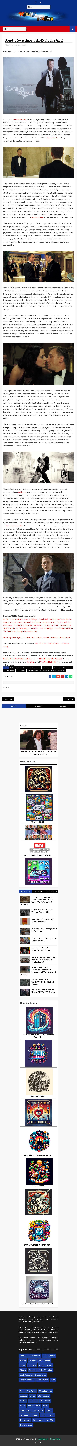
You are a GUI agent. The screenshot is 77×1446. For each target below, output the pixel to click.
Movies (52, 1356)
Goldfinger (33, 619)
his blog (30, 662)
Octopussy (64, 625)
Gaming (23, 1396)
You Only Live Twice (57, 619)
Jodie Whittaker (45, 1370)
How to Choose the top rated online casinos (43, 939)
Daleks (49, 1410)
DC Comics (45, 1401)
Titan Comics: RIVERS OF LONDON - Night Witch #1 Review (42, 982)
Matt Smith (38, 1410)
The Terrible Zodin (48, 662)
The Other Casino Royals (32, 637)
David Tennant (45, 1365)
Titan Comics (43, 1396)
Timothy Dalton (37, 217)
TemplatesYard (42, 1439)
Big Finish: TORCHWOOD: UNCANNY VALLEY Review (43, 991)
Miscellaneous (45, 1391)
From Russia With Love (19, 619)
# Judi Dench (20, 670)
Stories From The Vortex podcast (17, 659)
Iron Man (50, 1420)
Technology (25, 1420)
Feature (23, 1356)
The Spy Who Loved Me (23, 625)
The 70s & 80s (53, 643)
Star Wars (33, 1401)
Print (22, 1391)
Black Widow (42, 1380)
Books (22, 1365)
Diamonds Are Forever (32, 622)
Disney (23, 1370)
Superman (38, 1420)
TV (44, 1356)
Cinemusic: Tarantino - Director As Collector (41, 949)
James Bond (25, 1410)
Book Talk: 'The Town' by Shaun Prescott (42, 920)
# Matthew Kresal (49, 670)
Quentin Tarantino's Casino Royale (56, 637)
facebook (38, 706)
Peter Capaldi (44, 1360)
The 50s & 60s (40, 643)
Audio (51, 1415)
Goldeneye (22, 492)
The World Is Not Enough (13, 631)
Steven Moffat (34, 1405)
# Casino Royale (22, 668)
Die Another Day (19, 119)
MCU (43, 1415)
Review (23, 1360)
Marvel (23, 1401)
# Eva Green (47, 668)
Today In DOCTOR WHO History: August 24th (42, 911)
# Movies (61, 670)
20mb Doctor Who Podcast (50, 659)
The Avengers (26, 1425)
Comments (51, 891)
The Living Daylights (23, 628)
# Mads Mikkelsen (34, 670)
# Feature (57, 668)
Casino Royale (52, 138)
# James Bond (9, 670)
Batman (32, 1370)
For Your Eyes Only (51, 625)
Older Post (69, 699)
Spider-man (40, 1375)
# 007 (12, 668)
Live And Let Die (48, 622)
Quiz (53, 1380)
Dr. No (5, 619)
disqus (13, 706)
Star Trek (32, 1365)
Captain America (27, 1380)
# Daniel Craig (35, 668)
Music (22, 1405)
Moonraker (38, 625)
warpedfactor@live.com (28, 1342)
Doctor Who (35, 1356)
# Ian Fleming (67, 668)
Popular (25, 891)
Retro (45, 1405)
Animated (24, 1415)
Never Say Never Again (12, 637)
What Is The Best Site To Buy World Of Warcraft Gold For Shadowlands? (43, 959)
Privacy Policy (55, 1439)
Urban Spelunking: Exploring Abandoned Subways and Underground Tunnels (38, 971)
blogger (63, 706)
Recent (38, 891)
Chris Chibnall (26, 1375)
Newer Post (7, 699)
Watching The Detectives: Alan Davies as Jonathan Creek (38, 752)
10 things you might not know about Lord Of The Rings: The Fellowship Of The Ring (36, 901)
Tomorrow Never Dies (14, 526)
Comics (32, 1360)
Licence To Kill (37, 628)
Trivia (32, 1396)
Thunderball (43, 619)
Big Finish (31, 1391)
